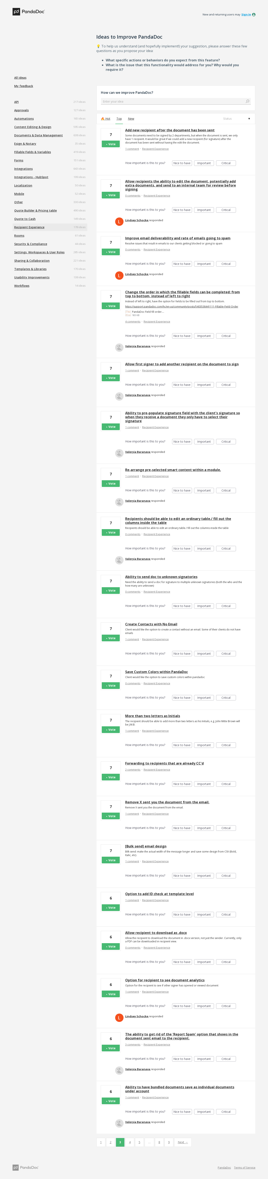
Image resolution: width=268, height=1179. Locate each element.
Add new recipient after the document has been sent (170, 130)
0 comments (132, 195)
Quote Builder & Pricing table (35, 210)
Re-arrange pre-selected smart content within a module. (173, 470)
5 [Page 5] (139, 1142)
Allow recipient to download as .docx (156, 932)
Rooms (19, 236)
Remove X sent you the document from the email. (167, 802)
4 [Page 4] (130, 1142)
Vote (112, 144)
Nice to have (182, 163)
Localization (23, 185)
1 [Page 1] (101, 1142)
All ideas (20, 78)
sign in (246, 14)
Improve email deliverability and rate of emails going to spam (178, 238)
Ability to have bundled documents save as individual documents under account (179, 1089)
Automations (24, 119)
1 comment (132, 149)
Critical (229, 163)
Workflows (21, 286)
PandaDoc (224, 1167)
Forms (18, 160)
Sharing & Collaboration (32, 261)
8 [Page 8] (159, 1142)
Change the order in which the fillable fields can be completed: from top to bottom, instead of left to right (182, 294)
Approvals (21, 110)
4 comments (132, 321)
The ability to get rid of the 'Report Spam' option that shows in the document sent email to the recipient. (181, 1036)
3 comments (132, 1044)
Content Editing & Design (32, 127)
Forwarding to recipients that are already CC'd (164, 763)
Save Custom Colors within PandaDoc (156, 672)
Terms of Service (244, 1167)
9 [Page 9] (169, 1142)
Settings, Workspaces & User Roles (39, 252)
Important (205, 163)
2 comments (132, 769)
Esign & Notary (25, 144)
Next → (183, 1142)
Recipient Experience (29, 227)
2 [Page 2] (110, 1142)
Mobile (19, 194)
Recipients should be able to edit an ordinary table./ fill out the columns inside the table (178, 520)
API (16, 102)
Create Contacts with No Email (151, 624)
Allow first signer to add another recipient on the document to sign (182, 364)
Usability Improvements (31, 277)
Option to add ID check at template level (159, 894)
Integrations (23, 169)
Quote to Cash (25, 219)
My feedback (23, 86)
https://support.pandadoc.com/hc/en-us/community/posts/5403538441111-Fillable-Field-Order (181, 306)
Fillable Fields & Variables (32, 152)
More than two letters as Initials (152, 716)
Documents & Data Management (38, 135)
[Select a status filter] (236, 119)
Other (18, 202)
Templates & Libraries (30, 269)
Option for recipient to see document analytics (165, 980)
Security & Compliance (30, 244)
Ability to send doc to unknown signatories (161, 576)
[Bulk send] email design (145, 846)
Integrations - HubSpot (31, 177)
